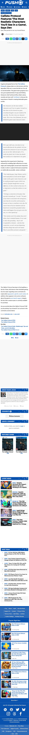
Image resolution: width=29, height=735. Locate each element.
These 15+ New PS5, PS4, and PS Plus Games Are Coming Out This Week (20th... (15, 565)
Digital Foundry (15, 728)
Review (10, 330)
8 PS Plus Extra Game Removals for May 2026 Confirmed (15, 570)
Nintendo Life (13, 726)
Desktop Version (19, 616)
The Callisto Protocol (6, 13)
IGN (3, 731)
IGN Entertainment (22, 719)
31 (17, 338)
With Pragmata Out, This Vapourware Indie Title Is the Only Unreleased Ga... (13, 599)
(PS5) (8, 322)
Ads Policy (16, 614)
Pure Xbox (21, 726)
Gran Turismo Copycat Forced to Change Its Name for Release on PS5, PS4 (15, 559)
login (21, 426)
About (10, 608)
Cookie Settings (9, 616)
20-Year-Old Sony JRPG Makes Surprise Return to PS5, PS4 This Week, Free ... (14, 554)
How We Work (21, 608)
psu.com (17, 314)
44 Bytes (10, 720)
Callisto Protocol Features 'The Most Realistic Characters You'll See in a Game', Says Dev (13, 21)
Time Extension (5, 728)
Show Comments (14, 416)
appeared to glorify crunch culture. (17, 294)
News (2, 10)
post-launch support (16, 298)
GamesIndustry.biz (22, 731)
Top (5, 608)
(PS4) (8, 320)
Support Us (7, 611)
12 (9, 515)
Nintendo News (24, 728)
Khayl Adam (9, 34)
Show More (14, 700)
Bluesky (16, 406)
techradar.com (8, 314)
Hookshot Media (9, 719)
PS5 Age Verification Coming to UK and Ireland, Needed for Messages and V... (15, 589)
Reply (22, 406)
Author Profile (8, 406)
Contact (14, 611)
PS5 (12, 10)
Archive (23, 614)
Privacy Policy (21, 611)
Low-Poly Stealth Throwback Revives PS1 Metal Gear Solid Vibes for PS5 (15, 579)
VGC (14, 731)
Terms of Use (8, 614)
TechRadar (16, 97)
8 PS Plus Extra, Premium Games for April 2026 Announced (15, 584)
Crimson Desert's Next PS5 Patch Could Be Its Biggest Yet (15, 593)
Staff (14, 608)
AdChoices (15, 720)
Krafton (8, 10)
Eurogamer (9, 731)
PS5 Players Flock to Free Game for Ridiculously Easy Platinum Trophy (15, 575)
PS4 (16, 10)
